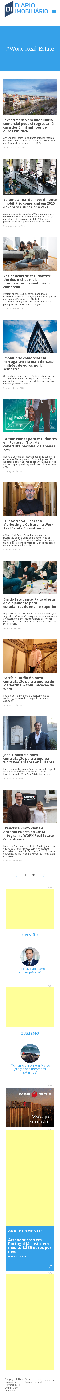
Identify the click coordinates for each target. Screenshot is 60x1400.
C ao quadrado (11, 1389)
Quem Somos (28, 1380)
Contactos (49, 1380)
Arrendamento (25, 1231)
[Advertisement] (30, 909)
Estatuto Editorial (38, 1380)
